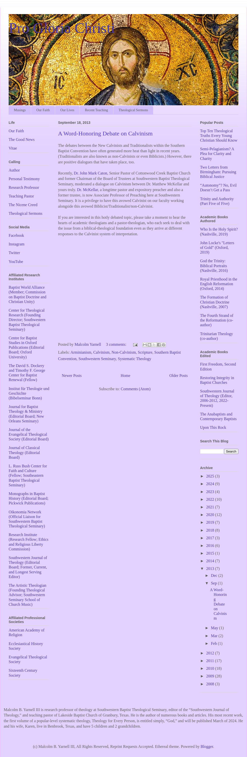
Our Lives (67, 110)
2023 (210, 492)
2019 (210, 522)
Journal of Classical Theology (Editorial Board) (24, 452)
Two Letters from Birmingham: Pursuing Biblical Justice (218, 172)
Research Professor (24, 187)
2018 (210, 530)
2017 (210, 538)
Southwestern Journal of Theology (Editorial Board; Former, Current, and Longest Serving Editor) (28, 567)
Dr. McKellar (87, 190)
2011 (210, 661)
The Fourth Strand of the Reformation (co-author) (216, 320)
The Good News (22, 139)
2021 (210, 507)
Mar (215, 636)
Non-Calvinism (123, 352)
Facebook (16, 235)
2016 (210, 545)
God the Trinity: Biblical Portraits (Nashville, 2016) (214, 265)
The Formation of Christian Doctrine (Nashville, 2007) (214, 302)
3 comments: (116, 344)
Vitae (13, 148)
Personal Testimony (24, 179)
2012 (210, 653)
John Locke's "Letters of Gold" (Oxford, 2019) (217, 247)
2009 (210, 676)
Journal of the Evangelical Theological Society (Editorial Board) (29, 434)
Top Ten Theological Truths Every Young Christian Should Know (218, 135)
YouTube (16, 262)
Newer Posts (72, 375)
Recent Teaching (96, 110)
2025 (210, 476)
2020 (210, 515)
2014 (210, 561)
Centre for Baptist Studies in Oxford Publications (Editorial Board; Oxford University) (26, 347)
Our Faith (43, 110)
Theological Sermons (133, 110)
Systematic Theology (134, 359)
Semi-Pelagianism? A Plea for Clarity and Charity (217, 153)
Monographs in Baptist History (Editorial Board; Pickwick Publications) (28, 498)
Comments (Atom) (135, 389)
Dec (214, 575)
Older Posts (178, 375)
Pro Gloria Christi (62, 28)
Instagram (16, 244)
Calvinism (101, 352)
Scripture (145, 352)
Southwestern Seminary (97, 359)
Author (14, 170)
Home (125, 375)
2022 (210, 499)
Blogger (207, 746)
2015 (210, 553)
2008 (210, 684)
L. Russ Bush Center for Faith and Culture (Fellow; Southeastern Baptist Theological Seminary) (28, 475)
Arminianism (80, 352)
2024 (210, 484)
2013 (210, 568)
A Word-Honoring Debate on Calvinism (105, 133)
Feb (214, 643)
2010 (210, 668)
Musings (20, 110)
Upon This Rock (213, 427)
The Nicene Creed (23, 205)
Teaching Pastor (21, 196)
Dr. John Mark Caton (90, 173)
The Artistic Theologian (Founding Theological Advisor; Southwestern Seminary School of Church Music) (27, 594)
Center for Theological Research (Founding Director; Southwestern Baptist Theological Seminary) (27, 319)
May (215, 628)
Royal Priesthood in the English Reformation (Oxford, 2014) (218, 284)
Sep (214, 583)
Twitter (14, 253)
